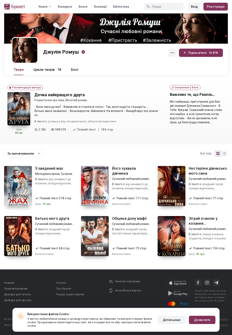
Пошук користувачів (70, 294)
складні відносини (60, 183)
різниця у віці (56, 121)
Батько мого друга (52, 218)
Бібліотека (121, 6)
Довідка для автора (17, 300)
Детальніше (171, 320)
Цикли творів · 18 (47, 70)
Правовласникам (16, 288)
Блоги (83, 6)
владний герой (76, 121)
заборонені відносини (101, 121)
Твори (19, 70)
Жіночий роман (76, 100)
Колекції (100, 6)
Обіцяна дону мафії (129, 218)
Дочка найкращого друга (59, 94)
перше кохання (212, 234)
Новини (9, 282)
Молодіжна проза (47, 173)
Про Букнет (63, 288)
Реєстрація (216, 6)
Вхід (194, 6)
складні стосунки (214, 238)
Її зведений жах (49, 168)
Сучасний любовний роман (130, 178)
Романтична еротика (49, 100)
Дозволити (202, 320)
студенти (195, 238)
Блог (75, 70)
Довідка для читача (17, 294)
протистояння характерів (129, 233)
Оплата (61, 282)
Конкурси (65, 6)
